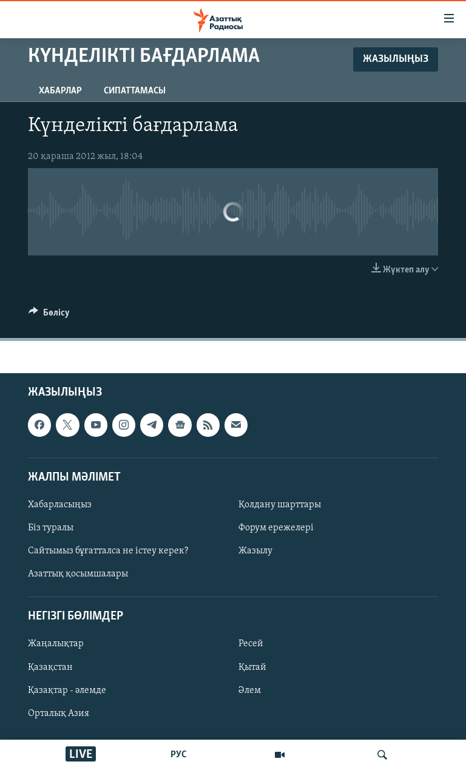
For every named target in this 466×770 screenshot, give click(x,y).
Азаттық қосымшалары (78, 574)
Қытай (252, 667)
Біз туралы (50, 528)
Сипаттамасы (135, 91)
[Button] (49, 315)
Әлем (249, 690)
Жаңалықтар (56, 644)
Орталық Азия (58, 713)
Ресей (250, 644)
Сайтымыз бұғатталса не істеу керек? (108, 551)
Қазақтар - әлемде (67, 690)
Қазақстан (50, 667)
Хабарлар (60, 91)
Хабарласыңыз (60, 505)
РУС (179, 755)
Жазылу (255, 551)
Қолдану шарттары (279, 505)
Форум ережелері (276, 528)
